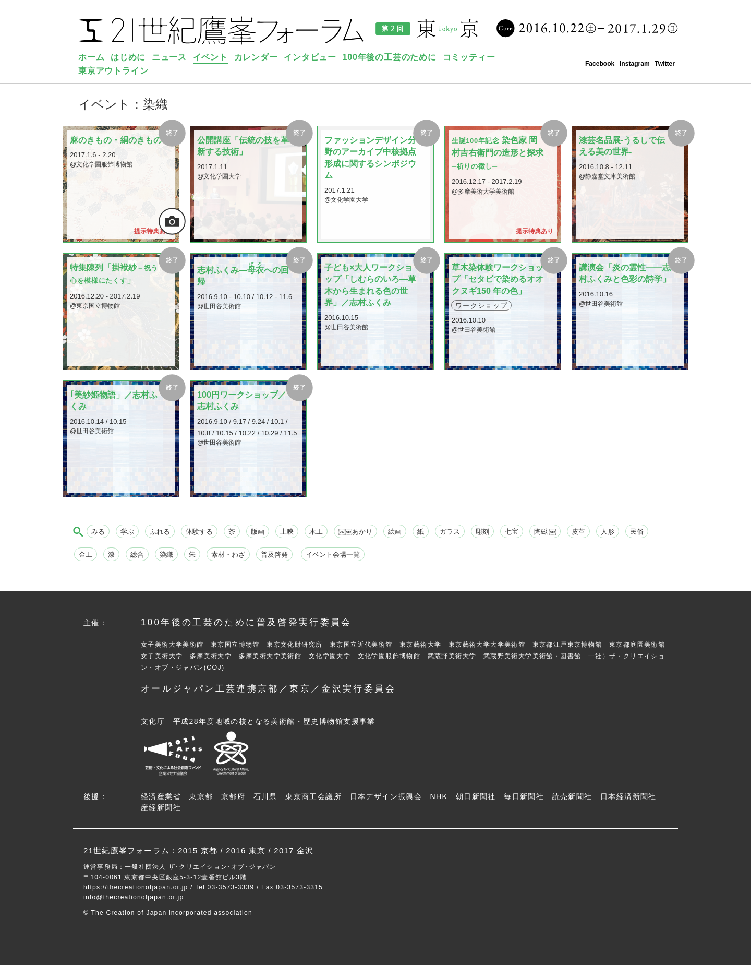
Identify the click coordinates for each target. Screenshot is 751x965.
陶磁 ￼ (545, 531)
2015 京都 (197, 850)
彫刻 (482, 531)
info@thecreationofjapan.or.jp (133, 897)
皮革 (578, 531)
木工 (316, 531)
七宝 (511, 531)
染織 (166, 554)
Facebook (599, 63)
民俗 (637, 531)
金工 (85, 554)
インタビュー (310, 57)
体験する (199, 531)
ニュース (169, 57)
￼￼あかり (355, 531)
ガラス (450, 531)
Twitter (665, 63)
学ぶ (127, 531)
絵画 (395, 531)
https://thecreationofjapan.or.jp (135, 887)
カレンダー (256, 57)
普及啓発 (274, 554)
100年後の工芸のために (390, 57)
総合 (137, 554)
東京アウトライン (113, 70)
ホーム (91, 57)
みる (98, 531)
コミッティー (469, 57)
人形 (607, 531)
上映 (287, 531)
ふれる (160, 531)
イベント (210, 57)
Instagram (635, 63)
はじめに (128, 57)
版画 (257, 531)
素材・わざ (228, 554)
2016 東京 (245, 850)
